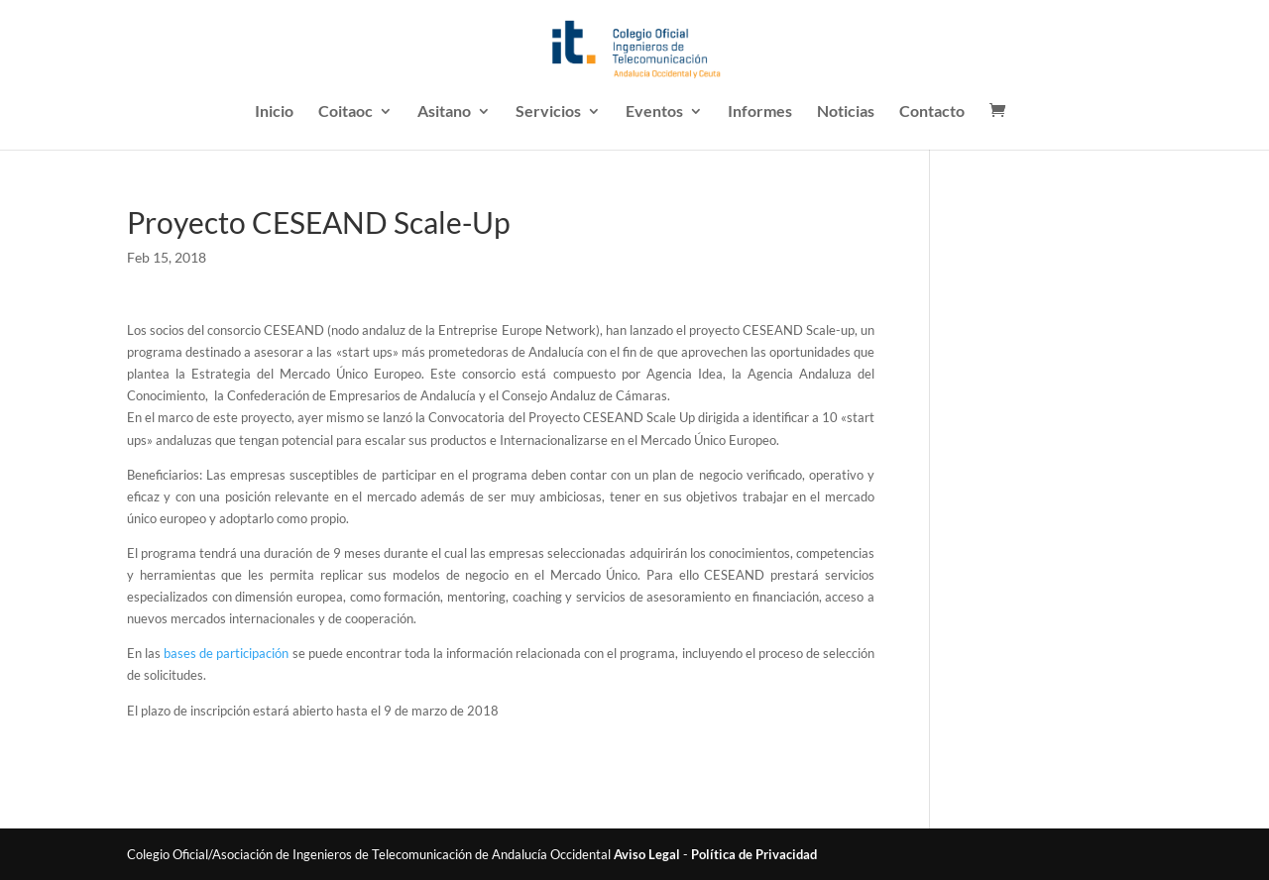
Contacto (932, 112)
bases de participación (226, 653)
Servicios (548, 112)
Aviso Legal (647, 854)
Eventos (654, 112)
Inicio (274, 112)
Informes (760, 112)
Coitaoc (345, 112)
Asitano (444, 112)
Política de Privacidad (754, 854)
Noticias (845, 112)
